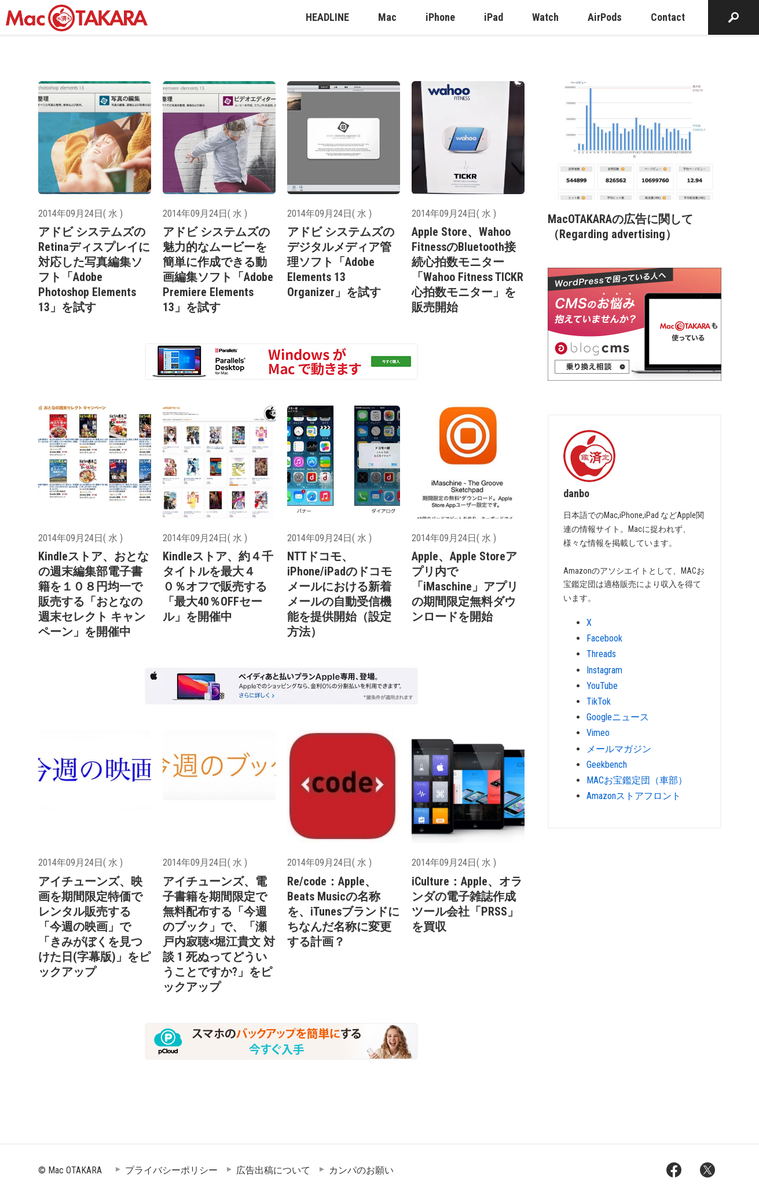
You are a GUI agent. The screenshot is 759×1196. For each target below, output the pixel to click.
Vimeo (598, 732)
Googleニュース (617, 717)
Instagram (604, 670)
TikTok (598, 701)
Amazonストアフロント (633, 795)
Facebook (604, 638)
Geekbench (606, 764)
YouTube (602, 685)
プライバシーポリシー (171, 1170)
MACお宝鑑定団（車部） (636, 780)
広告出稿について (273, 1170)
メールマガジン (618, 748)
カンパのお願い (361, 1170)
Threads (601, 653)
